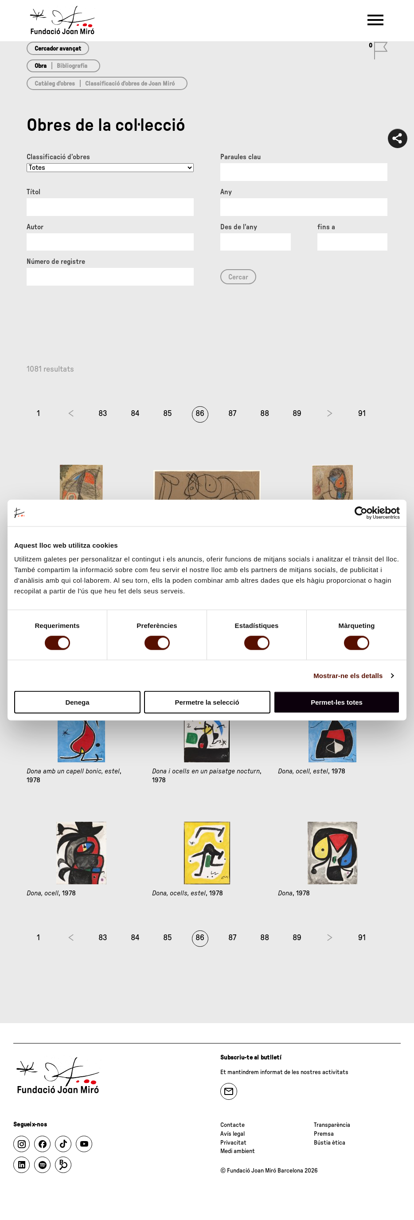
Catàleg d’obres (55, 84)
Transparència (332, 1125)
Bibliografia (72, 66)
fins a (326, 227)
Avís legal (232, 1134)
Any (226, 192)
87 (232, 414)
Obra (41, 66)
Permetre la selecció (207, 702)
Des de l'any (238, 227)
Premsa (324, 1134)
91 (362, 414)
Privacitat (233, 1143)
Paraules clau (240, 157)
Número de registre (56, 261)
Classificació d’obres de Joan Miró (130, 84)
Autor (35, 227)
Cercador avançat (58, 49)
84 (135, 414)
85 (167, 414)
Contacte (232, 1125)
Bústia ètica (329, 1143)
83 (102, 414)
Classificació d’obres (58, 157)
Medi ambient (237, 1151)
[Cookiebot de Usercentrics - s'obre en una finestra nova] (361, 512)
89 (297, 414)
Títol (33, 192)
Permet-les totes (337, 702)
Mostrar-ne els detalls (348, 675)
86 (199, 414)
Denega (77, 702)
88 (264, 414)
